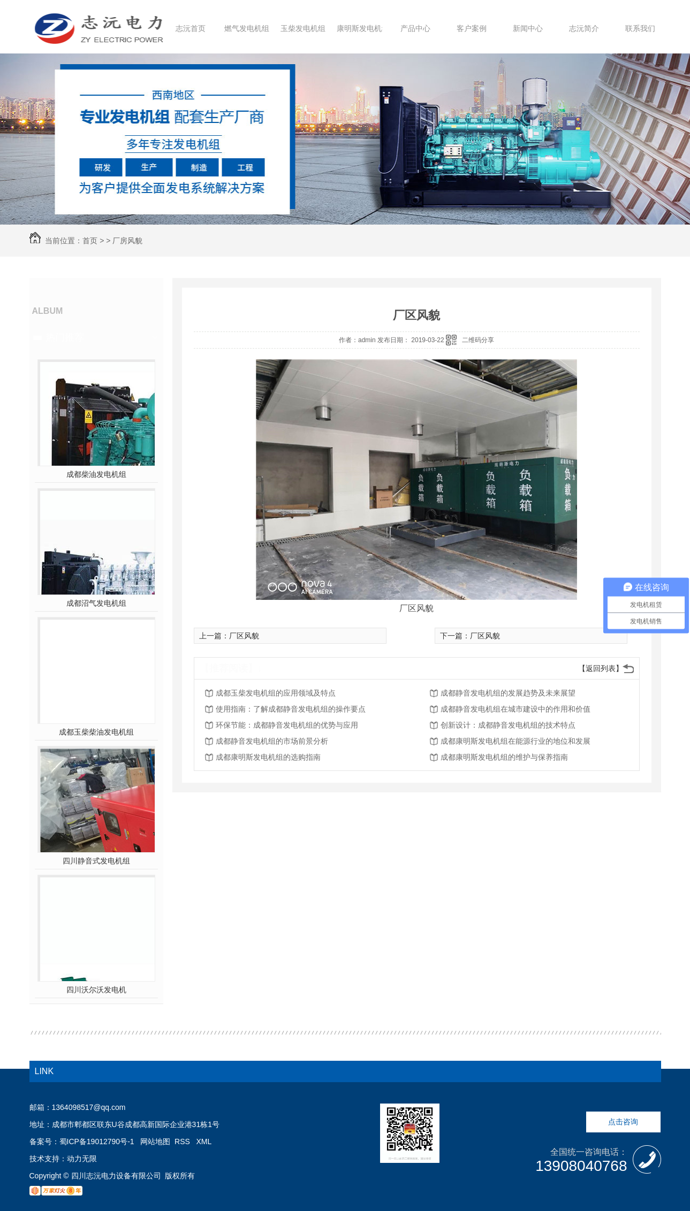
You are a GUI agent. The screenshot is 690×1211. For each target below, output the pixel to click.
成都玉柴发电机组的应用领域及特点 (276, 693)
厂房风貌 (127, 240)
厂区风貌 (244, 635)
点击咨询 (623, 1121)
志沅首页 (191, 28)
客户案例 (472, 28)
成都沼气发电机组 (96, 603)
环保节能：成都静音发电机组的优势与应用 (287, 725)
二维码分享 (478, 340)
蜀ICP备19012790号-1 (96, 1141)
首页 (89, 240)
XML (204, 1141)
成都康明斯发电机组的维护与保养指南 (504, 757)
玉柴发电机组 (302, 28)
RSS (183, 1141)
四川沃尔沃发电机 (96, 989)
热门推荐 (65, 337)
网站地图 (155, 1141)
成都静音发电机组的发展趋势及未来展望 (508, 693)
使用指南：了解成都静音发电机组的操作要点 (291, 709)
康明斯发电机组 (363, 28)
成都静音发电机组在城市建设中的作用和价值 (515, 709)
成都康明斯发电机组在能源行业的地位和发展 (515, 741)
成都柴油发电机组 (96, 474)
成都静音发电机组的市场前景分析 (272, 741)
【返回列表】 (600, 668)
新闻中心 (528, 28)
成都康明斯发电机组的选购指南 (268, 757)
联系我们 (640, 28)
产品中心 (415, 28)
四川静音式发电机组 (96, 861)
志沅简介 (584, 28)
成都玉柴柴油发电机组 (96, 732)
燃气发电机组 (246, 28)
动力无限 (82, 1158)
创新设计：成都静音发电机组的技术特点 (508, 725)
